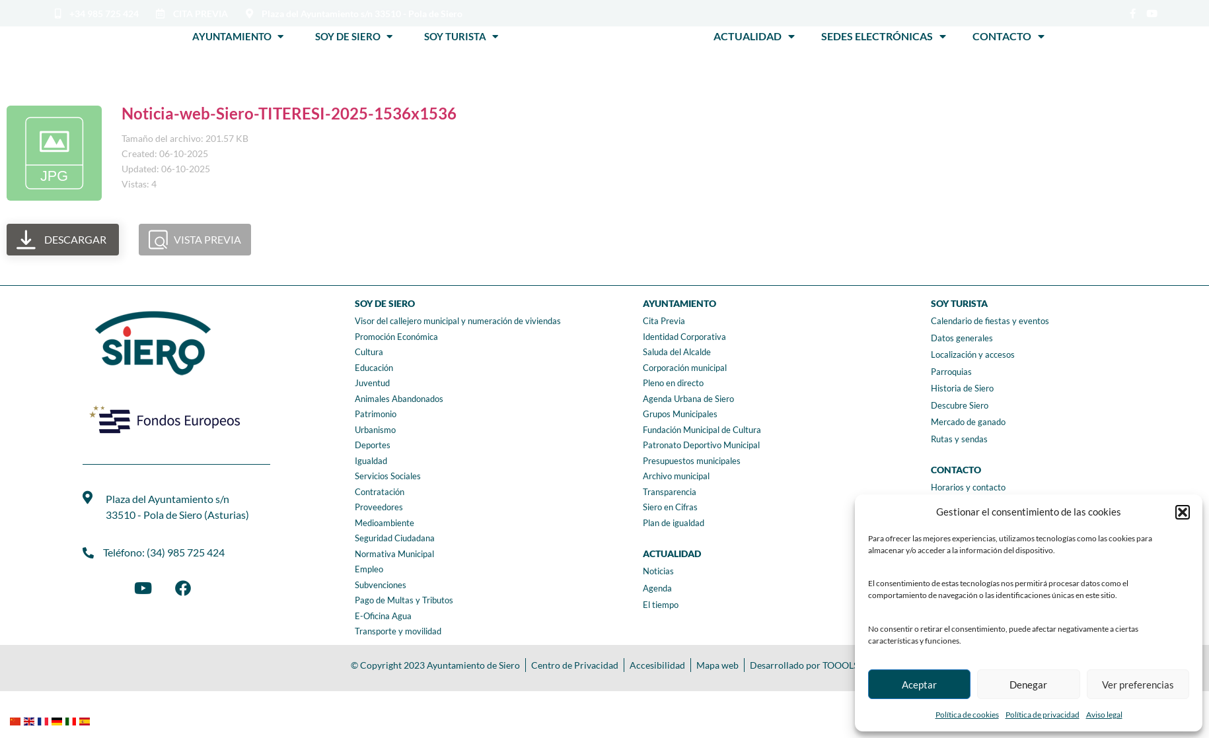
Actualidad (754, 36)
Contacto (1008, 36)
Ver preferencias (1138, 684)
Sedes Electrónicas (883, 36)
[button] (1182, 512)
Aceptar (919, 684)
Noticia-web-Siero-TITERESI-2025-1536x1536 (289, 113)
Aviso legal (1104, 715)
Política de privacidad (1043, 715)
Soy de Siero (353, 36)
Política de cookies (967, 715)
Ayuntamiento (237, 36)
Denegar (1028, 684)
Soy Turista (461, 36)
